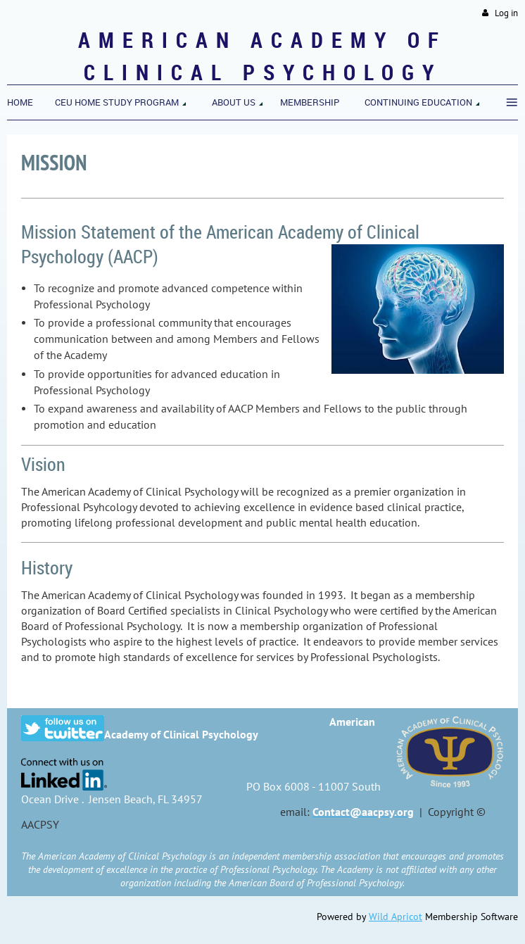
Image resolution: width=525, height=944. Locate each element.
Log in (506, 13)
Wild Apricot (395, 916)
